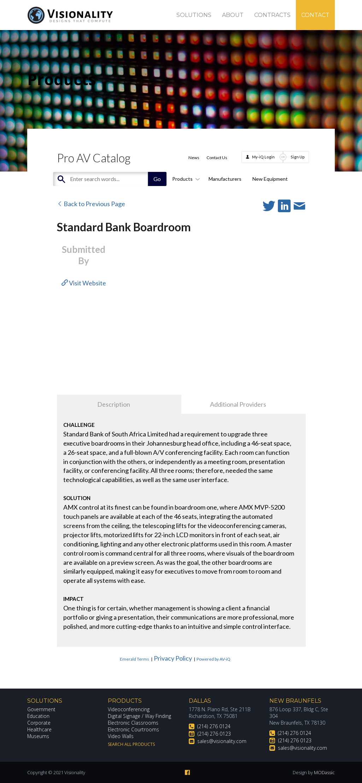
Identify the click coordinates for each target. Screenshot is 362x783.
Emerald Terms (134, 659)
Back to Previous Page (91, 204)
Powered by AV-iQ (213, 659)
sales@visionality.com (221, 741)
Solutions (193, 15)
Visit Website (84, 283)
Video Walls (121, 736)
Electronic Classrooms (133, 722)
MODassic (324, 772)
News (193, 157)
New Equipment (270, 179)
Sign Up (298, 157)
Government (41, 709)
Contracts (272, 15)
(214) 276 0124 (213, 726)
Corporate (39, 722)
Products (185, 179)
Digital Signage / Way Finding (139, 716)
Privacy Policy (173, 658)
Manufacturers (225, 179)
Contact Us (216, 157)
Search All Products (131, 744)
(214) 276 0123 (214, 733)
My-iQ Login (263, 157)
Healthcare (39, 729)
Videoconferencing (129, 709)
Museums (38, 736)
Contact (315, 15)
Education (38, 716)
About (233, 15)
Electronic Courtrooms (133, 729)
